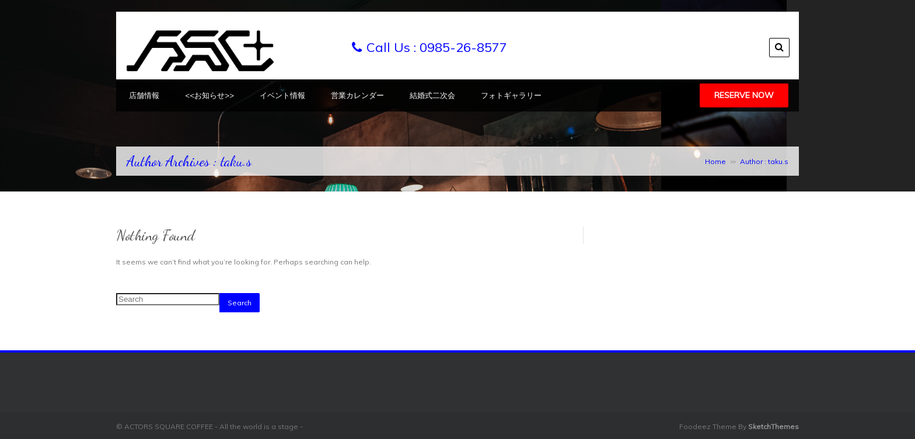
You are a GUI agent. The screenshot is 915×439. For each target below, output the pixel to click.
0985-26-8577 (463, 47)
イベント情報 (282, 95)
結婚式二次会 (432, 95)
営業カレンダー (357, 95)
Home (715, 161)
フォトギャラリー (511, 95)
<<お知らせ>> (209, 95)
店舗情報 (144, 95)
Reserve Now (744, 95)
